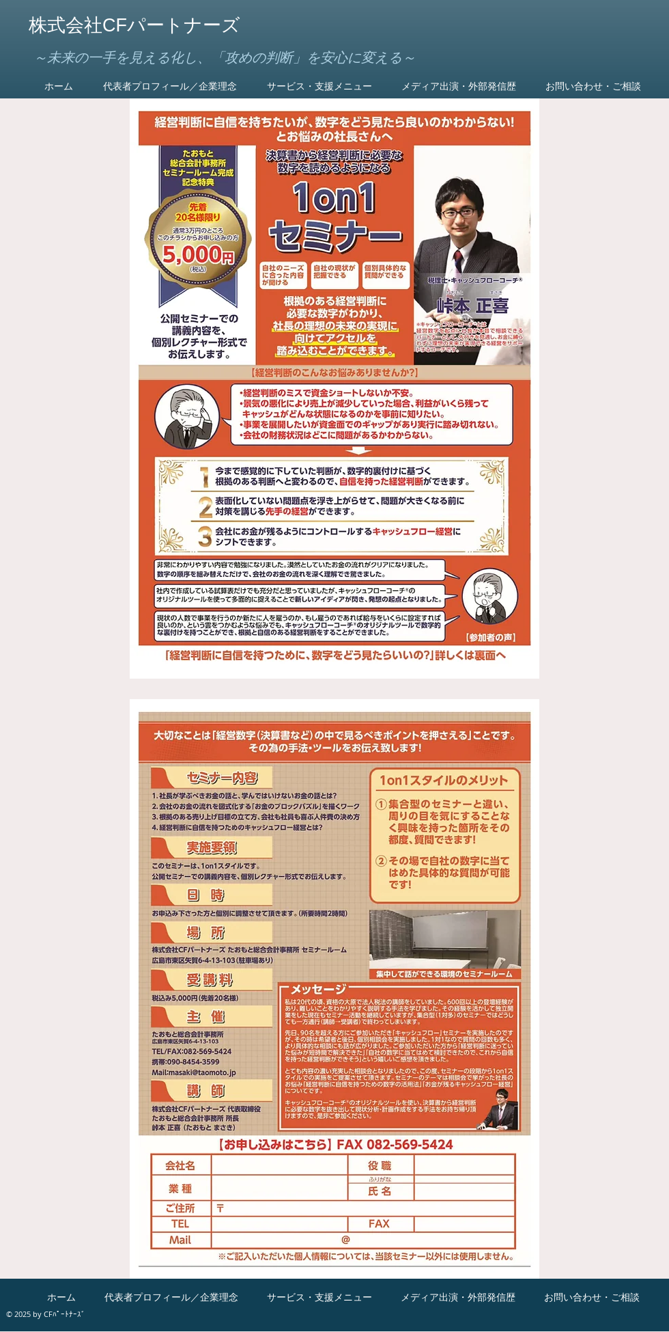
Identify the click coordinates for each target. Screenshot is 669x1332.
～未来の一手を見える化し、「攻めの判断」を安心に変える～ (224, 57)
